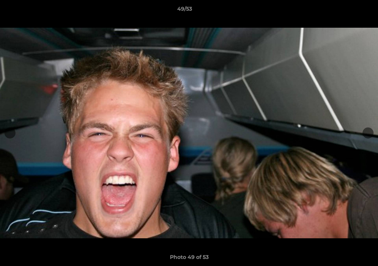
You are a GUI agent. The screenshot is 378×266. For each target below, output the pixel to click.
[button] (347, 10)
